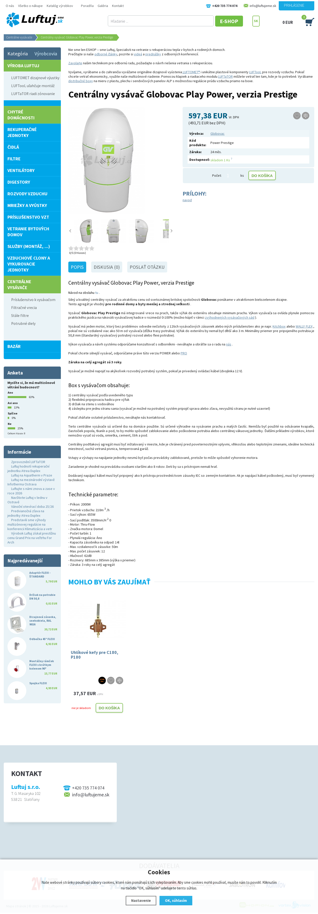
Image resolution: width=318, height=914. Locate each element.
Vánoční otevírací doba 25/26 (32, 506)
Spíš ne (12, 413)
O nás (10, 5)
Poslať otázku (147, 267)
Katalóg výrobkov (60, 5)
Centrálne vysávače (19, 37)
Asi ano (13, 403)
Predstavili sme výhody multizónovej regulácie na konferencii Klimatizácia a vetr (29, 524)
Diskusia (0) (107, 267)
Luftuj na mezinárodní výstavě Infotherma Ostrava (31, 481)
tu (96, 292)
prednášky (153, 54)
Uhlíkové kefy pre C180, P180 (94, 654)
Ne (9, 424)
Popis (77, 267)
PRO (184, 353)
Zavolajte (75, 63)
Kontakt (118, 5)
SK (256, 21)
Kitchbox (279, 326)
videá (138, 54)
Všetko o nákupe (30, 5)
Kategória (17, 54)
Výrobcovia (46, 54)
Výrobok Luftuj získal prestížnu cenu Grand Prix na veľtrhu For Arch (31, 537)
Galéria (103, 5)
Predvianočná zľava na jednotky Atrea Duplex (25, 513)
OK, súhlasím (176, 900)
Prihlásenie (294, 5)
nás (228, 344)
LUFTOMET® (191, 72)
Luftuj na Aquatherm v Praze (31, 475)
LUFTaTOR (225, 76)
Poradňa (87, 5)
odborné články (105, 54)
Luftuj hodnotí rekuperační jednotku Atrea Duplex (28, 468)
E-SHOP (233, 21)
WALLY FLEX (304, 326)
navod (187, 200)
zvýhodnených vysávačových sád (229, 317)
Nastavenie (141, 900)
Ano (10, 392)
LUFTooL (255, 72)
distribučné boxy (80, 81)
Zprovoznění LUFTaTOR (28, 462)
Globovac (217, 133)
